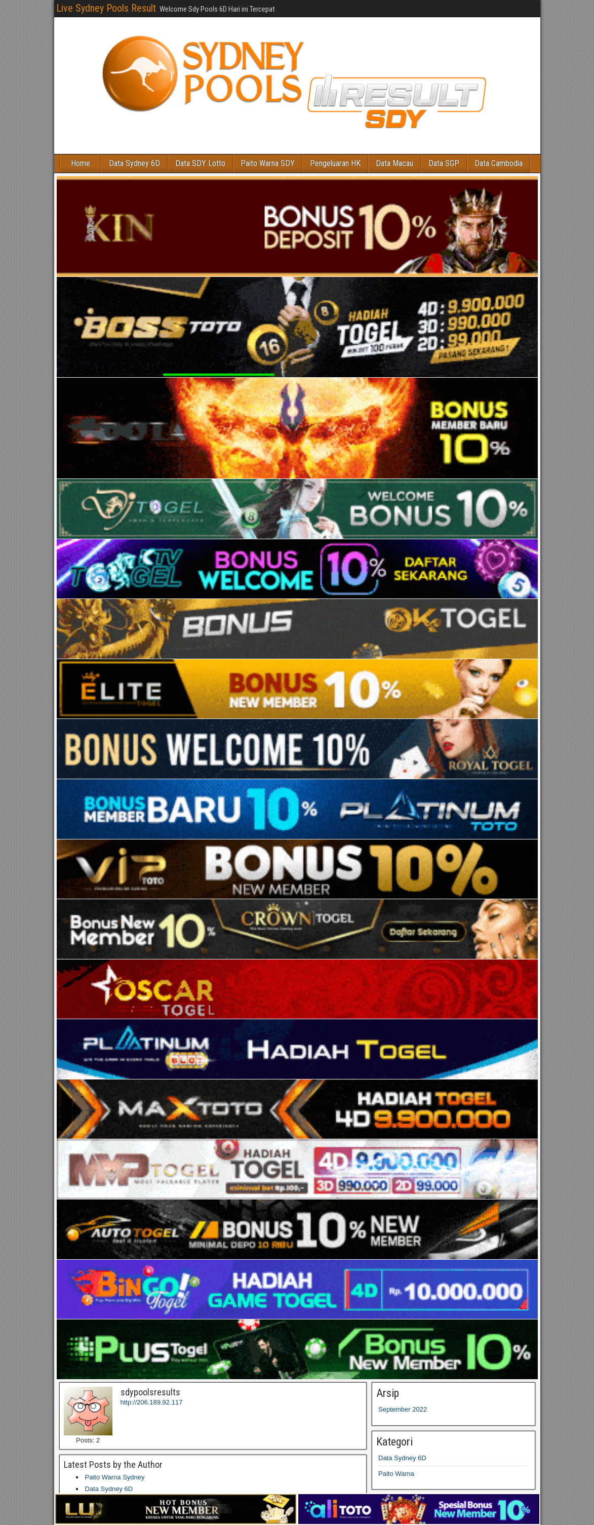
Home (80, 163)
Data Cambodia (498, 163)
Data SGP (443, 163)
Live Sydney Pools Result (106, 8)
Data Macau (394, 163)
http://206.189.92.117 (152, 1402)
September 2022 (402, 1409)
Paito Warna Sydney (115, 1477)
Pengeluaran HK (335, 163)
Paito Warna (396, 1473)
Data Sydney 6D (134, 163)
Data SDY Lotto (200, 163)
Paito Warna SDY (268, 163)
